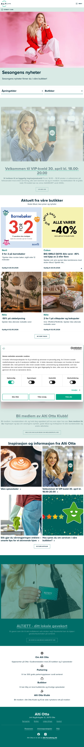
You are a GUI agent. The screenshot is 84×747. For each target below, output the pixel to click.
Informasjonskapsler (44, 728)
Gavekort (59, 721)
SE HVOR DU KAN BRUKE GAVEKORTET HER (42, 640)
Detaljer (75, 390)
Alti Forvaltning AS (50, 737)
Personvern (29, 728)
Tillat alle (68, 397)
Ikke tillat (15, 397)
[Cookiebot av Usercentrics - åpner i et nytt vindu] (72, 348)
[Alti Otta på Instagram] (45, 735)
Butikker (36, 721)
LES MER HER (42, 189)
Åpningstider (26, 721)
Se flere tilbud (42, 336)
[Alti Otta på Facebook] (38, 735)
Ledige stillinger (47, 721)
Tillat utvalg (42, 397)
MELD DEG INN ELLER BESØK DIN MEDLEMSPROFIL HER (42, 432)
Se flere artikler (42, 546)
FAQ (58, 728)
